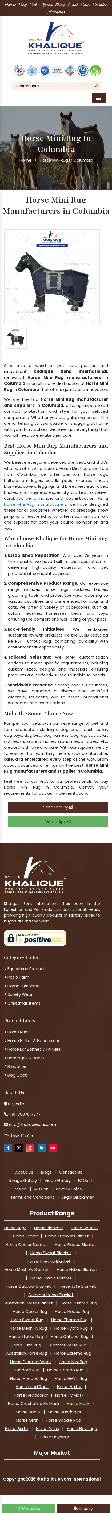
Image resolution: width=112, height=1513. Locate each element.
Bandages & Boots (24, 1058)
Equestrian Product (24, 968)
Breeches (15, 1066)
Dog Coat (15, 1075)
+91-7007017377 (25, 1114)
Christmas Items (22, 1003)
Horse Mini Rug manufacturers (35, 504)
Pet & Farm (16, 977)
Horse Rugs (17, 1032)
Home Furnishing (22, 986)
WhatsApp (58, 821)
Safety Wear (18, 994)
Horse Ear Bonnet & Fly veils (32, 1049)
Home (25, 160)
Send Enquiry (58, 807)
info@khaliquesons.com (32, 1124)
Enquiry (83, 1508)
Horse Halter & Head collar (31, 1040)
